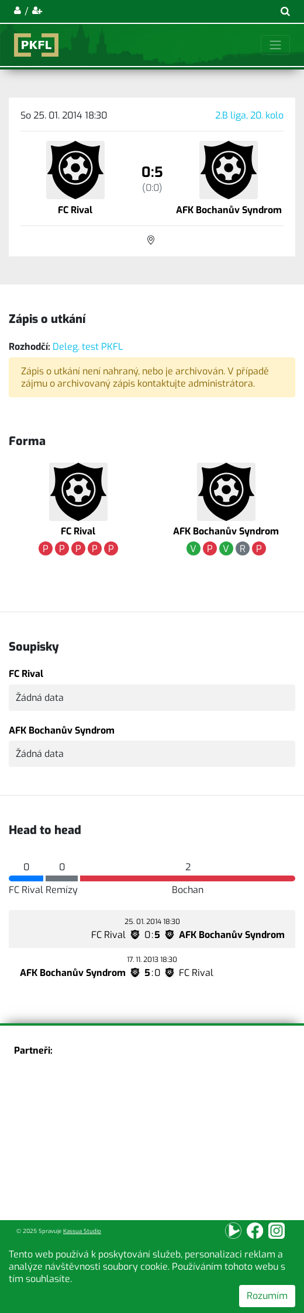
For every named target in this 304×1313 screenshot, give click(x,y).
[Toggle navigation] (275, 45)
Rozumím (267, 1296)
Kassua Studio (82, 1231)
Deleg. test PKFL (88, 347)
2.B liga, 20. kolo (249, 115)
